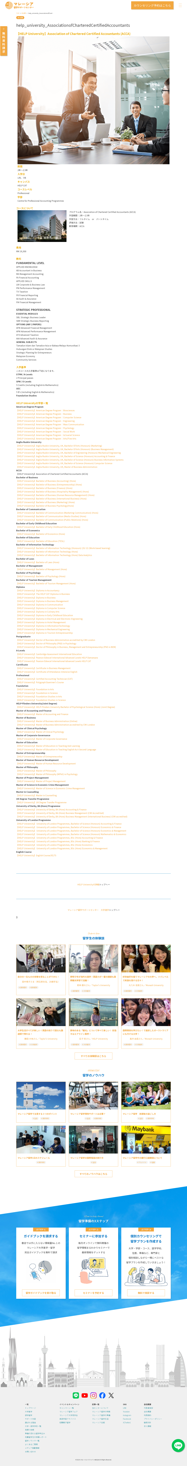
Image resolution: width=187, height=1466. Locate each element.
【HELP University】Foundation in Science (37, 692)
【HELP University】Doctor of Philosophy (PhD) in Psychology (46, 643)
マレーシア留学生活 (100, 1419)
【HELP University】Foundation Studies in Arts (39, 696)
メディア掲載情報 (32, 1448)
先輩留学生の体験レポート (36, 1437)
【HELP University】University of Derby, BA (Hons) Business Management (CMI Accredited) (60, 813)
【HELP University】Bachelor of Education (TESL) (40, 541)
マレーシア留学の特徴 (101, 1411)
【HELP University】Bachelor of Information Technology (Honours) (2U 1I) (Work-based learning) (63, 548)
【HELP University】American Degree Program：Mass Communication (50, 424)
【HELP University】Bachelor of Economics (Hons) (40, 533)
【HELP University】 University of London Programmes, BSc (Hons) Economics (54, 844)
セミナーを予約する (93, 1292)
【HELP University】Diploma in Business (36, 597)
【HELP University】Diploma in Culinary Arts (37, 611)
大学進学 (28, 1411)
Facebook (127, 1419)
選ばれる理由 (30, 1422)
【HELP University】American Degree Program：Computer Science (48, 417)
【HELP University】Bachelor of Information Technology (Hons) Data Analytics (54, 555)
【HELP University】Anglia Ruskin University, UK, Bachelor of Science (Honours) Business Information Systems (69, 459)
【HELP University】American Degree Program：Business (44, 413)
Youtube (126, 1411)
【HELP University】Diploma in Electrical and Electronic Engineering (49, 618)
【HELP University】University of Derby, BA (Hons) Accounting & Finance (51, 809)
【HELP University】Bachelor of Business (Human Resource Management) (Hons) (55, 495)
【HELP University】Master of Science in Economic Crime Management (50, 788)
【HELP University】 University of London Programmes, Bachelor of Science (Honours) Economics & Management (71, 830)
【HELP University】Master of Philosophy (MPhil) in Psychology (47, 774)
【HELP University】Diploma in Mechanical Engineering (43, 629)
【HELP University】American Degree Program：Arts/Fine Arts (46, 438)
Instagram (127, 1415)
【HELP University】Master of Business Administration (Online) (46, 721)
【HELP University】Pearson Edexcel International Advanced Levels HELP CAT (53, 661)
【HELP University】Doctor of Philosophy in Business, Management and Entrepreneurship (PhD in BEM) (66, 646)
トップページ (30, 1408)
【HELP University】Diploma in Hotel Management (41, 622)
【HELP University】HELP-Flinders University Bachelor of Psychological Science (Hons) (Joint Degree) (65, 707)
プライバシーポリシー (153, 1419)
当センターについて (100, 1408)
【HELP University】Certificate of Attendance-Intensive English (46, 671)
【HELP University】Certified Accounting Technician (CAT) (44, 678)
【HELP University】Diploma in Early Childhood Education (44, 615)
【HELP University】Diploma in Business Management (42, 601)
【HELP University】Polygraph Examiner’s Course (40, 682)
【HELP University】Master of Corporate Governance (41, 738)
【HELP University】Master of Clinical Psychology (40, 731)
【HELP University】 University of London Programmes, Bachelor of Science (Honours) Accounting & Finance (69, 823)
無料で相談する (146, 1292)
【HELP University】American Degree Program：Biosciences (45, 410)
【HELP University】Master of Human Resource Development (46, 763)
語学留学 (28, 1415)
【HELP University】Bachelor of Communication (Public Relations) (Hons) (52, 519)
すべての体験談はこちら (93, 1056)
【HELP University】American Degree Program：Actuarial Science (48, 435)
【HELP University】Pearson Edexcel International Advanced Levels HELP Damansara (57, 657)
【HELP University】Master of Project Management (41, 781)
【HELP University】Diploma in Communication (39, 604)
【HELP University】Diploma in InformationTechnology (43, 625)
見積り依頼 (29, 1429)
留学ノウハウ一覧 (32, 1440)
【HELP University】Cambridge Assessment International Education (49, 654)
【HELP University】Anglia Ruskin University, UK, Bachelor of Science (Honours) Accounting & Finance (65, 456)
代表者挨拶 (148, 1408)
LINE (124, 1408)
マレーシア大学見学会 (68, 1415)
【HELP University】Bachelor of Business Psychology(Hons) (45, 505)
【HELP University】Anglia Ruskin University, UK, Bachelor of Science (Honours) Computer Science (64, 463)
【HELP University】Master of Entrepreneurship (39, 756)
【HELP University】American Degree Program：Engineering (45, 420)
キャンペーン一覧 (66, 1408)
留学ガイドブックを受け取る (41, 1292)
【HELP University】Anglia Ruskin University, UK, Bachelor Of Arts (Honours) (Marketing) (59, 445)
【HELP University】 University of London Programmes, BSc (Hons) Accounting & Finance (59, 837)
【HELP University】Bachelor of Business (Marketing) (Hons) (45, 502)
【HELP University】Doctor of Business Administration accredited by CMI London (55, 639)
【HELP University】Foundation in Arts (35, 689)
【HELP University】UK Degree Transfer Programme (41, 802)
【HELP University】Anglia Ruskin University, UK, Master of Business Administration (56, 466)
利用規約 (147, 1415)
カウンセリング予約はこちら (152, 5)
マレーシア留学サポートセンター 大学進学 (88, 909)
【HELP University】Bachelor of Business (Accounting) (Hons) (46, 480)
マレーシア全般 (98, 1422)
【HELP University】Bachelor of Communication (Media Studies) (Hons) (51, 516)
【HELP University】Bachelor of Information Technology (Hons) (47, 551)
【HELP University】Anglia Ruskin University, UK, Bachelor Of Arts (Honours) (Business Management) (65, 449)
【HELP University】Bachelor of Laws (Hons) (37, 562)
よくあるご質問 (31, 1444)
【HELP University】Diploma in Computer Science (40, 608)
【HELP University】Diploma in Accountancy (37, 590)
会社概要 (147, 1411)
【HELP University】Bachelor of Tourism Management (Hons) (46, 583)
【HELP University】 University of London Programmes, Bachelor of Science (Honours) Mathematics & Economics (71, 834)
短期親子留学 (64, 1422)
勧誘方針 (147, 1422)
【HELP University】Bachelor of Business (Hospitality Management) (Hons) (52, 491)
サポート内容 (30, 1419)
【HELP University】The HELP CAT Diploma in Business (43, 593)
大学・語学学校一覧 (33, 1426)
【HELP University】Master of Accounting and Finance (42, 714)
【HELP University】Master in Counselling (36, 795)
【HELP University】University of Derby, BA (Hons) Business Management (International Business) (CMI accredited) (71, 816)
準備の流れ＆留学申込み (35, 1433)
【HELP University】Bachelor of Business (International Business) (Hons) (51, 498)
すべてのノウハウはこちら (93, 1173)
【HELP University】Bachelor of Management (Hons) (41, 569)
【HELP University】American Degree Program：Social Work (45, 431)
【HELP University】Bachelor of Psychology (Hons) (40, 576)
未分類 (23, 13)
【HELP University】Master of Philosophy (36, 770)
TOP (17, 13)
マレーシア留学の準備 (101, 1415)
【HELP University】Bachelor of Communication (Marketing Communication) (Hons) (57, 512)
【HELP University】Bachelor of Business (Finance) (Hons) (44, 488)
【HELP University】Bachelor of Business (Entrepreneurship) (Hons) (49, 484)
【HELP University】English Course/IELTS (36, 855)
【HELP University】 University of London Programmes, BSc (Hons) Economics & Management (62, 848)
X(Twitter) (127, 1422)
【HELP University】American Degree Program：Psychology (45, 428)
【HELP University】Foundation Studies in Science (41, 699)
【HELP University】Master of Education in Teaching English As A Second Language (56, 749)
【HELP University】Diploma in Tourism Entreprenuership (44, 632)
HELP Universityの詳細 (88, 884)
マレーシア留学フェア (68, 1411)
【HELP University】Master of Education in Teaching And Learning (48, 745)
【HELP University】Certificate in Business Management (43, 668)
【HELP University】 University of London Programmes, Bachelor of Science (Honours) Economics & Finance (68, 827)
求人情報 (147, 1426)
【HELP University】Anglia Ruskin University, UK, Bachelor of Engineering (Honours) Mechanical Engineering (68, 452)
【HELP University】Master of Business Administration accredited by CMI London (55, 724)
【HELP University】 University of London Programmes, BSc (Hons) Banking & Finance (58, 841)
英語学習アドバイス (67, 1419)
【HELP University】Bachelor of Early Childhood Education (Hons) (48, 526)
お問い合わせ (30, 1451)
